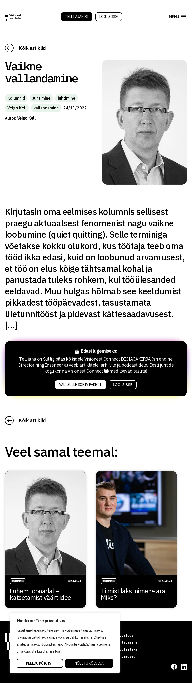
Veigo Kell (17, 107)
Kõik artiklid (32, 48)
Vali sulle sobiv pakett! (80, 384)
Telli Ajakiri (76, 16)
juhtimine (67, 98)
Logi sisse (109, 16)
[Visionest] (13, 17)
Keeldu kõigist (40, 663)
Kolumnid (16, 98)
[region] (65, 643)
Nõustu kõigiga (89, 663)
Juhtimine (41, 98)
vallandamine (46, 107)
